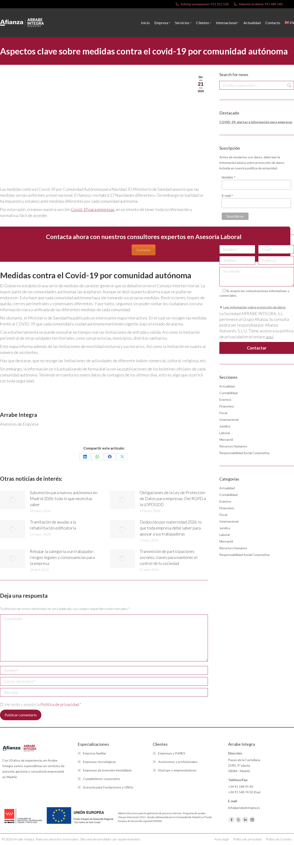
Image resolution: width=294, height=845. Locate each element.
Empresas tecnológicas (99, 762)
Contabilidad (228, 393)
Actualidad (227, 386)
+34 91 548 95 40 (240, 786)
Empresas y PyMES (171, 753)
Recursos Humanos (233, 446)
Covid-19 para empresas (92, 209)
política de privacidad (262, 168)
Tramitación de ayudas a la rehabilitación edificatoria (53, 524)
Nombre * (228, 177)
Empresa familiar (94, 753)
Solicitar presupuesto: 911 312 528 (202, 4)
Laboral (224, 433)
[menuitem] (289, 23)
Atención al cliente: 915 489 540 (258, 4)
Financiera (226, 406)
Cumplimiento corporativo (101, 779)
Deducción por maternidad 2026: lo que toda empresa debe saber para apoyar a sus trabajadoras (171, 527)
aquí (269, 336)
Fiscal (223, 413)
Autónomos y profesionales (178, 762)
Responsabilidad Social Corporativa (244, 453)
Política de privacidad (60, 704)
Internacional (228, 419)
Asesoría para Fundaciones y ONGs (108, 787)
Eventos (225, 399)
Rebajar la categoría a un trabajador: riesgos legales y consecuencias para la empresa (62, 557)
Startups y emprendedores (177, 770)
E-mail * (227, 196)
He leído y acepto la (40, 704)
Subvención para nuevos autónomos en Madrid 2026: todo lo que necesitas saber (63, 498)
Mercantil (226, 439)
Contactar (143, 250)
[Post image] (12, 500)
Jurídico (224, 426)
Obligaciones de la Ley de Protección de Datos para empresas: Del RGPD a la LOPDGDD (173, 498)
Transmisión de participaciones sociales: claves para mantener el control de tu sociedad (169, 557)
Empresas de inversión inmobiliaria (107, 770)
